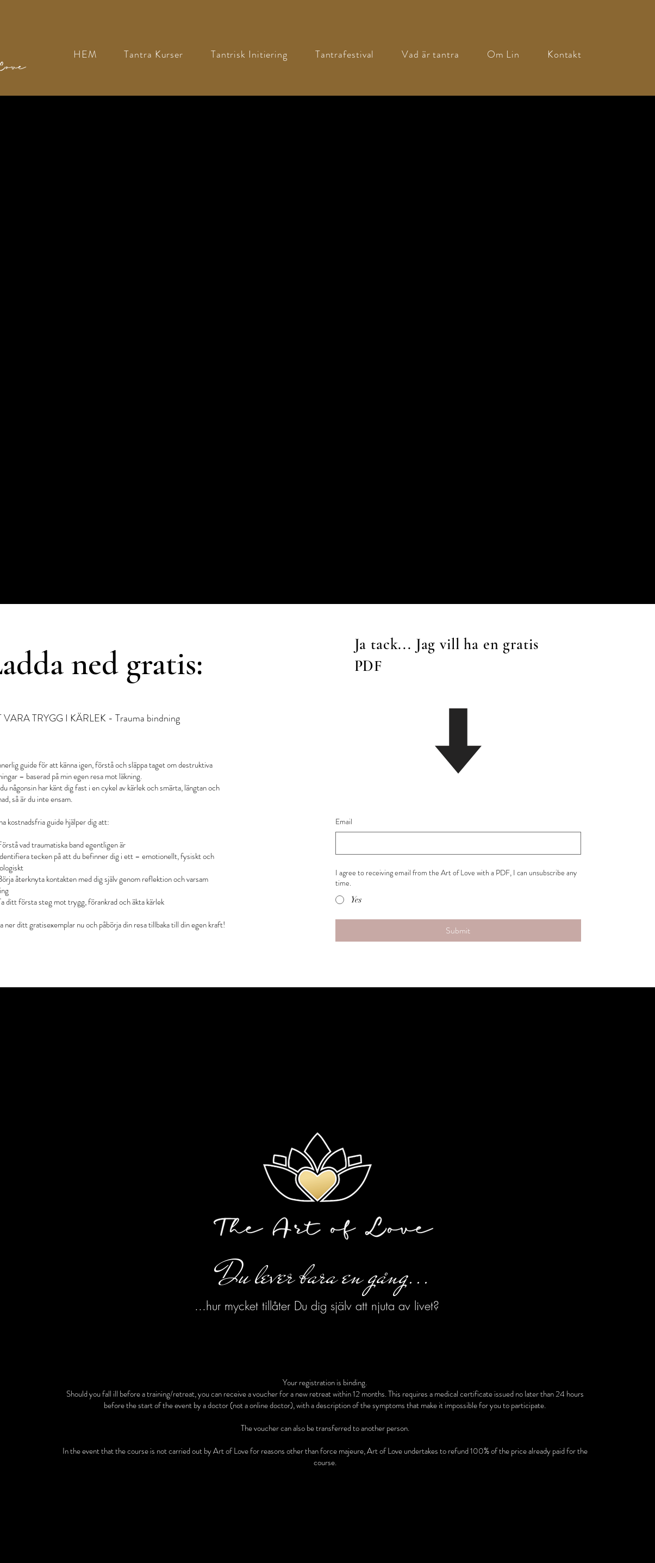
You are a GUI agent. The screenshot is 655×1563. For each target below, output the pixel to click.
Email (343, 822)
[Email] (455, 843)
